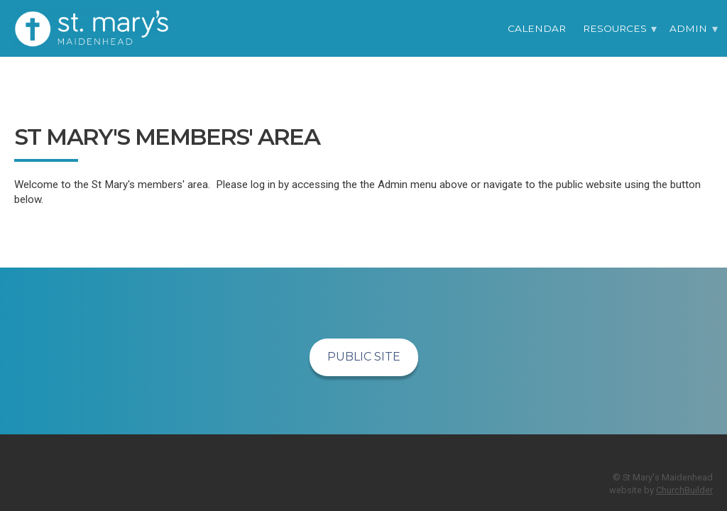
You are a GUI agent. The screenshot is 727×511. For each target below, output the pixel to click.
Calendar (537, 28)
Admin (688, 28)
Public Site (363, 356)
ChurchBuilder (684, 490)
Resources (615, 28)
